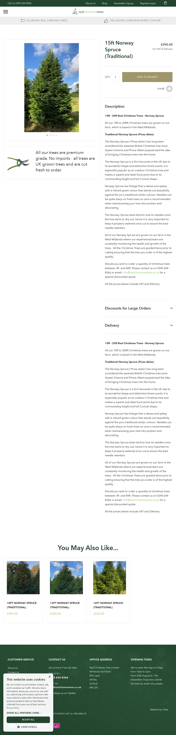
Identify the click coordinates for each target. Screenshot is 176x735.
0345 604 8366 (23, 3)
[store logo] (88, 11)
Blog (104, 3)
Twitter (72, 693)
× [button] (49, 677)
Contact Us (13, 672)
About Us (90, 3)
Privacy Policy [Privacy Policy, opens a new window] (13, 708)
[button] (47, 135)
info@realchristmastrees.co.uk (141, 272)
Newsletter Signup (124, 3)
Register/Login (148, 3)
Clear (165, 709)
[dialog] (28, 702)
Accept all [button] (28, 719)
